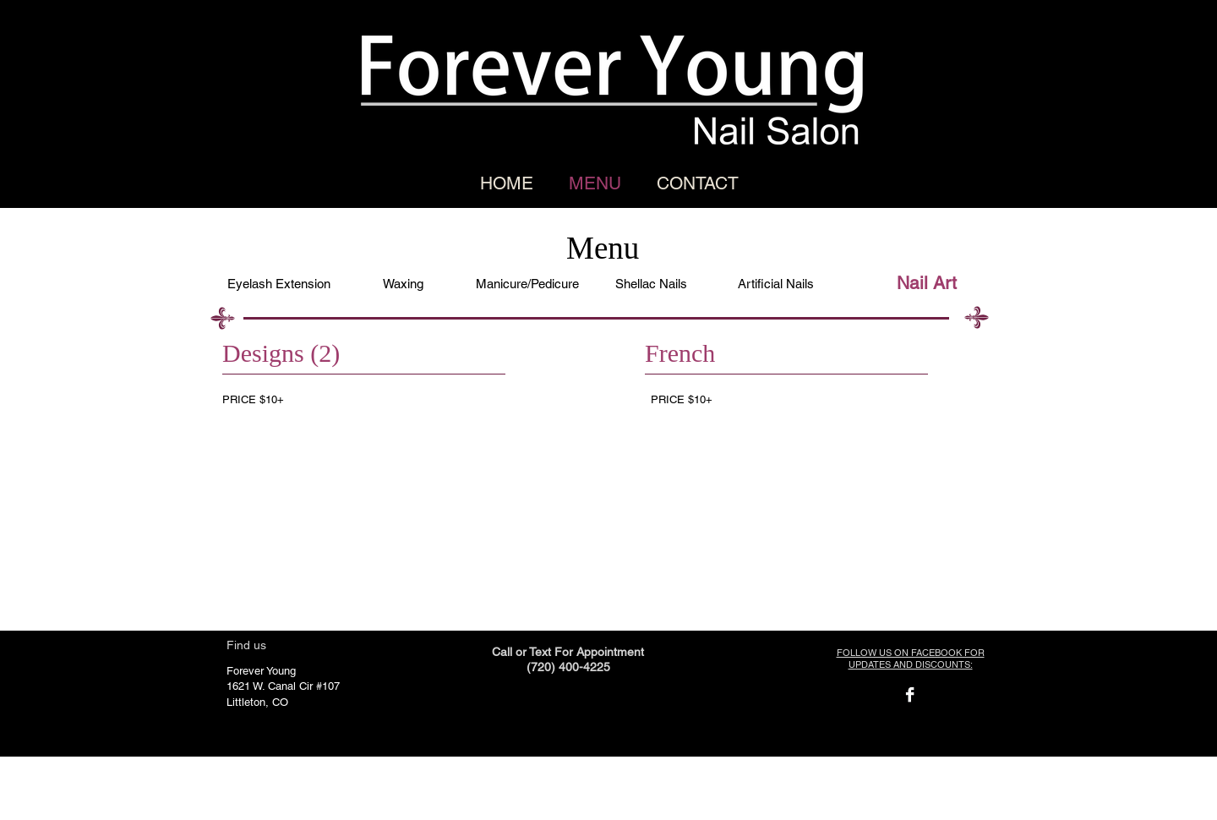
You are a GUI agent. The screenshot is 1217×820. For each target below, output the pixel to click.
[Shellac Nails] (651, 283)
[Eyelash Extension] (278, 283)
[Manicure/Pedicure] (527, 283)
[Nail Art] (926, 283)
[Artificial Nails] (775, 283)
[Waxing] (403, 283)
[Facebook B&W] (910, 694)
